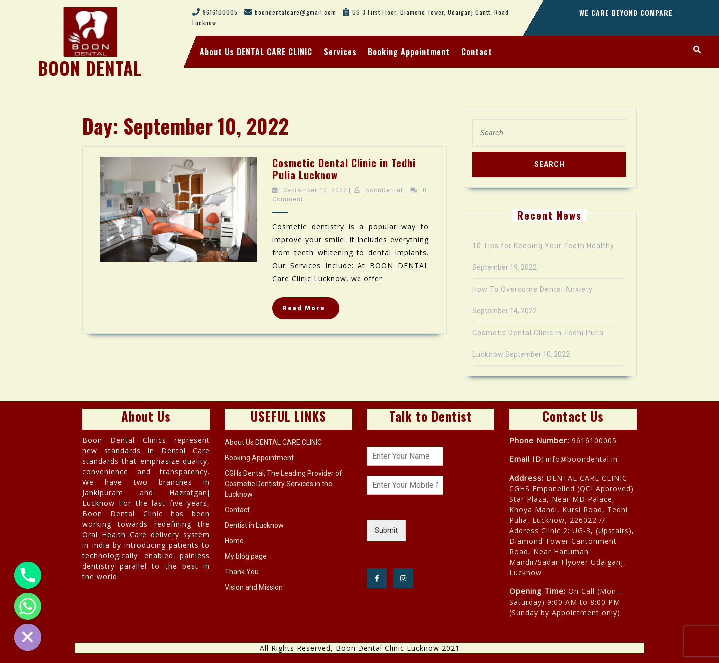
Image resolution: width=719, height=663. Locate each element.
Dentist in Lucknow (254, 525)
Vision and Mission (254, 587)
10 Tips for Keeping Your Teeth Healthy (543, 246)
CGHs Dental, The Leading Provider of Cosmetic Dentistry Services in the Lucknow (283, 483)
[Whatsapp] (27, 606)
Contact (476, 52)
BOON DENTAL (90, 68)
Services (340, 52)
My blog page (246, 556)
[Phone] (27, 575)
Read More (310, 310)
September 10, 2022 (315, 190)
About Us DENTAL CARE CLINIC (256, 52)
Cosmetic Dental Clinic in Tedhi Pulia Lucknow (344, 168)
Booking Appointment (409, 52)
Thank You (242, 572)
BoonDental (384, 190)
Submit (386, 530)
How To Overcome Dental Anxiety (532, 289)
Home (234, 541)
